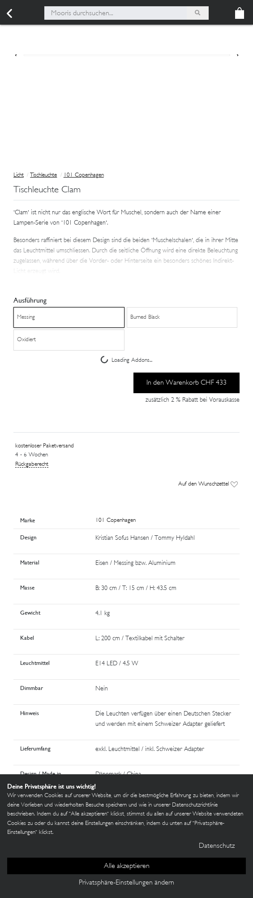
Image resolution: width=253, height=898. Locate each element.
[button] (126, 254)
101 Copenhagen (84, 175)
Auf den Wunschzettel (208, 484)
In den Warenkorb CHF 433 (186, 383)
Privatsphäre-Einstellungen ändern (126, 883)
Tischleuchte (43, 175)
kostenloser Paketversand (44, 446)
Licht (18, 175)
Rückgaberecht (31, 464)
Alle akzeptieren (127, 866)
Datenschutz (217, 846)
